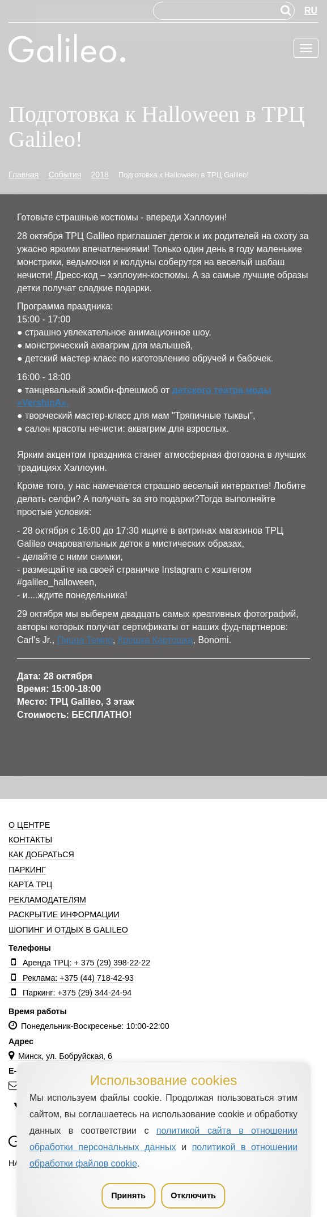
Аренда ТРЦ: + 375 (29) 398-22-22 (79, 962)
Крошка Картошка (155, 640)
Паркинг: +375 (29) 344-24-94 (70, 992)
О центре (29, 824)
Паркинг (27, 869)
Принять (128, 1195)
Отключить (193, 1195)
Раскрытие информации (64, 914)
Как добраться (41, 854)
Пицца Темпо (85, 640)
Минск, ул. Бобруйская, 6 (60, 1056)
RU (310, 10)
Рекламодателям (47, 899)
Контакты (30, 839)
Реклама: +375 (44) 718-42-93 (71, 977)
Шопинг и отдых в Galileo (68, 929)
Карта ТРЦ (30, 884)
